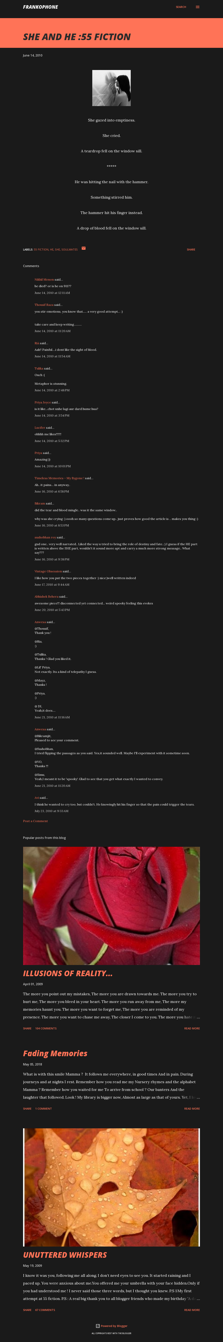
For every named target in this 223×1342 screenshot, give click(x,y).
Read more (192, 1028)
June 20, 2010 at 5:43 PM (52, 610)
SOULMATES (70, 249)
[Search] (181, 7)
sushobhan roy (45, 537)
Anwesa (40, 622)
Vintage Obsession (48, 571)
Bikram (40, 503)
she (57, 249)
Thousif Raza (44, 305)
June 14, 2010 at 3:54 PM (52, 415)
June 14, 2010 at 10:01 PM (53, 466)
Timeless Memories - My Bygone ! (59, 478)
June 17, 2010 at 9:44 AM (52, 584)
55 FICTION (41, 249)
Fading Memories (55, 1053)
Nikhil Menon (44, 279)
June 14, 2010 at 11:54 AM (52, 356)
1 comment (43, 1108)
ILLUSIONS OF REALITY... (68, 973)
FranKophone (40, 7)
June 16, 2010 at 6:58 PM (52, 491)
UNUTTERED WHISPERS (65, 1254)
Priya (38, 453)
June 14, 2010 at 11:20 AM (53, 331)
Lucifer (40, 427)
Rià (37, 343)
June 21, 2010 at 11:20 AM (52, 786)
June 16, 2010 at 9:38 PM (52, 559)
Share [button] (191, 249)
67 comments (45, 1310)
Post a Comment (35, 821)
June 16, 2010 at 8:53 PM (52, 525)
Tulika (39, 368)
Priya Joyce (43, 402)
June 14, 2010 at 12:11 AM (52, 293)
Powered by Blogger (111, 1326)
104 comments (46, 1028)
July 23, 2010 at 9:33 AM (51, 811)
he (51, 249)
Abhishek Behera (46, 596)
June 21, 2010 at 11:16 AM (52, 717)
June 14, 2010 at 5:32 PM (52, 441)
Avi (37, 798)
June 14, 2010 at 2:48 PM (52, 390)
